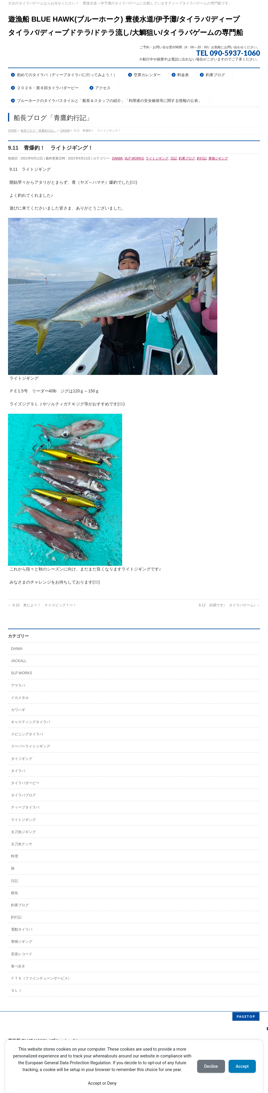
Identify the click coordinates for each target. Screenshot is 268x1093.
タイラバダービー (25, 783)
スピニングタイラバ (27, 734)
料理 (14, 856)
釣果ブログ (187, 158)
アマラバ (18, 685)
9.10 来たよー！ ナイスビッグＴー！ (42, 605)
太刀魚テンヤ (21, 844)
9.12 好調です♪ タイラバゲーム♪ (229, 605)
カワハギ (18, 710)
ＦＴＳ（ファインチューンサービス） (41, 978)
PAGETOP (246, 1016)
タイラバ (18, 771)
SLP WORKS (134, 158)
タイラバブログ (23, 795)
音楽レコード (21, 954)
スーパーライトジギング (30, 746)
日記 (173, 158)
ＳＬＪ (16, 990)
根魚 (14, 893)
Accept (242, 1066)
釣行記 (202, 158)
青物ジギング (218, 158)
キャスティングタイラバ (30, 722)
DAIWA (117, 158)
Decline (211, 1066)
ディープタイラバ (25, 807)
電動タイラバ (21, 929)
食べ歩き (18, 966)
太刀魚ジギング (23, 832)
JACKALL (18, 661)
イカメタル (20, 698)
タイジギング (21, 759)
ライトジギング (157, 158)
